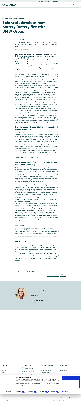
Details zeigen (65, 401)
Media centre (5, 382)
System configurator (74, 1)
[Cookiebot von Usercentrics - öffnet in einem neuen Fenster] (8, 402)
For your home (63, 368)
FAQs (3, 372)
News (3, 368)
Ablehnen (71, 395)
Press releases (9, 18)
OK (71, 387)
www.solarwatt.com (53, 240)
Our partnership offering (46, 370)
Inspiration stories (5, 375)
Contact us (4, 379)
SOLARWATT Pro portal (45, 368)
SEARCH (76, 5)
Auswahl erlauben (71, 391)
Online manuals (44, 375)
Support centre (44, 379)
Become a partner (44, 377)
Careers (4, 377)
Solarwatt (17, 76)
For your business (63, 370)
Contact (27, 51)
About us (4, 370)
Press (3, 18)
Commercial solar (64, 1)
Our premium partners (45, 372)
